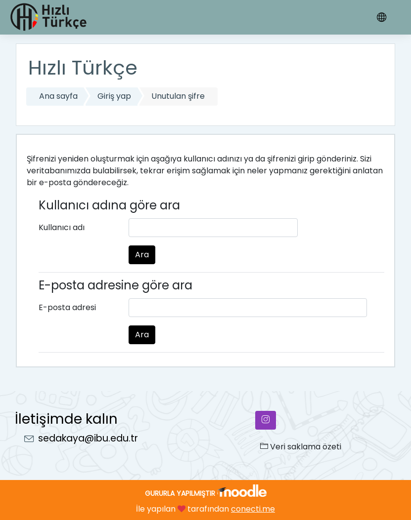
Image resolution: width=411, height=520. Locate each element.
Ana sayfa (58, 96)
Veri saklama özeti (300, 446)
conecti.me (253, 509)
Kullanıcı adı (62, 227)
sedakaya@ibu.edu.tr (88, 438)
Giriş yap (114, 96)
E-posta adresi (67, 307)
